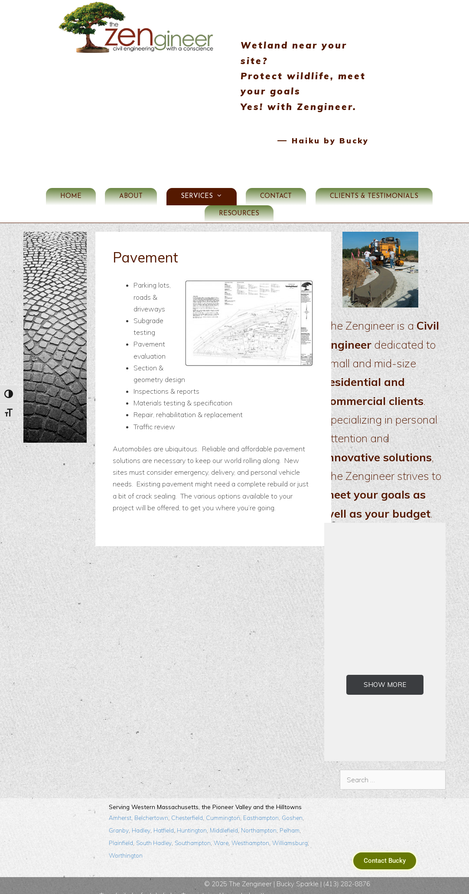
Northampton (259, 815)
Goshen (292, 802)
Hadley (141, 815)
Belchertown (151, 802)
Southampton (193, 827)
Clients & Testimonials (374, 181)
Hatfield (163, 815)
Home (70, 181)
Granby (119, 815)
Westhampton (250, 827)
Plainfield (121, 827)
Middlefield (224, 815)
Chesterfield (187, 802)
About (131, 181)
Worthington (126, 840)
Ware (221, 827)
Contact (276, 181)
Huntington (192, 815)
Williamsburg (290, 827)
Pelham (290, 815)
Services (209, 181)
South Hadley (154, 827)
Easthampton (261, 802)
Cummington (223, 802)
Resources (239, 198)
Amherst (120, 802)
